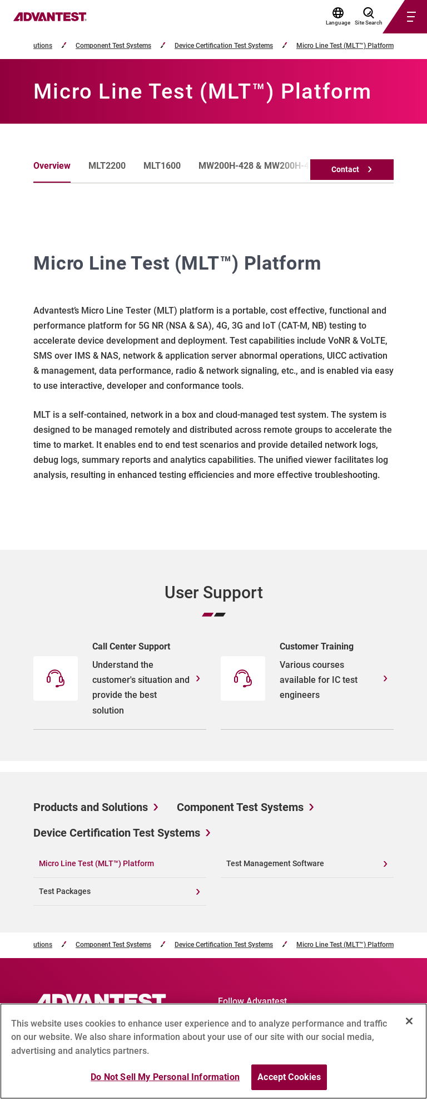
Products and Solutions (90, 807)
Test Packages (65, 891)
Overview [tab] (52, 165)
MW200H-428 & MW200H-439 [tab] (258, 165)
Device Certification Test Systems (224, 46)
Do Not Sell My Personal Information (165, 1077)
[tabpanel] (213, 366)
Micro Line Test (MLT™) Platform (345, 46)
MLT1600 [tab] (162, 165)
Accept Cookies (289, 1077)
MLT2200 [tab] (107, 165)
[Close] (409, 1021)
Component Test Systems (113, 46)
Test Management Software (275, 863)
